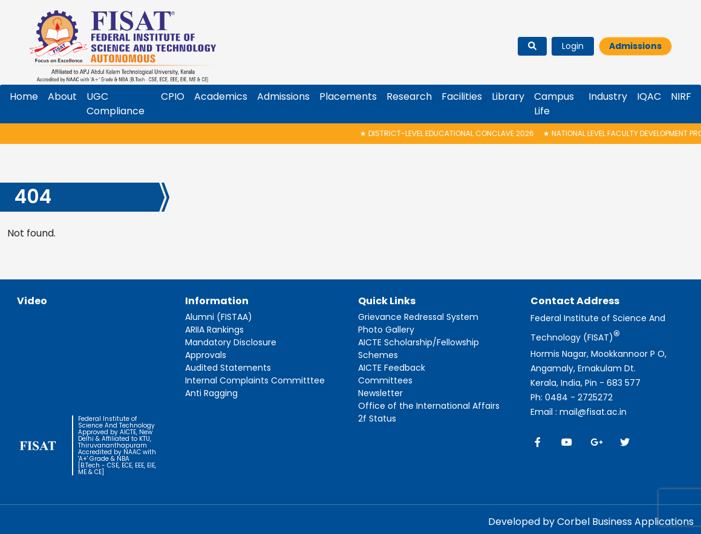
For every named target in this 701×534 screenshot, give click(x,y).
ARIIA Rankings (214, 330)
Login (573, 46)
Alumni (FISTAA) (218, 317)
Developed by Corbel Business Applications (591, 522)
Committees (385, 380)
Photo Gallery (386, 330)
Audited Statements (228, 368)
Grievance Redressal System (418, 317)
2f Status (377, 418)
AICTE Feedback (391, 368)
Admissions (635, 46)
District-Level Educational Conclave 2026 (452, 133)
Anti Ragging (211, 393)
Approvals (205, 355)
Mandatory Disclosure (230, 342)
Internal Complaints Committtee (255, 380)
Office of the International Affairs (429, 406)
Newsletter (380, 393)
